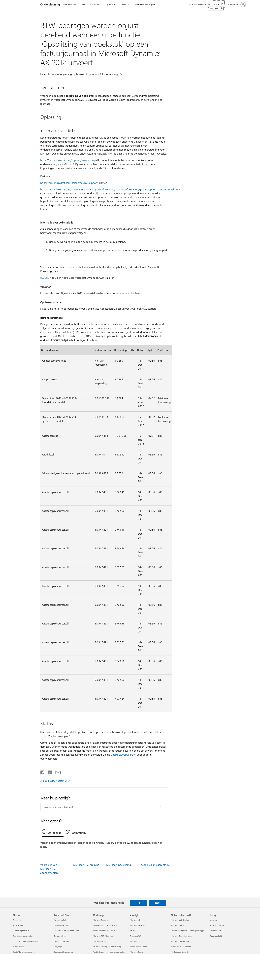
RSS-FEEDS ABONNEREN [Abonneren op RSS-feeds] (57, 780)
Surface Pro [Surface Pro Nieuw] (17, 920)
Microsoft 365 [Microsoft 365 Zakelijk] (135, 941)
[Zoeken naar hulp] (218, 4)
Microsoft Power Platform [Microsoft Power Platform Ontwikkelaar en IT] (181, 946)
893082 (44, 277)
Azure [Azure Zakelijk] (132, 930)
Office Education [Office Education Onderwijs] (99, 941)
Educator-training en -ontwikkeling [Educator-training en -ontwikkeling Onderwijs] (107, 946)
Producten (94, 4)
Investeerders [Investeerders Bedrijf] (215, 930)
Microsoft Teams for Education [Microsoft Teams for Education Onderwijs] (105, 930)
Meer (124, 4)
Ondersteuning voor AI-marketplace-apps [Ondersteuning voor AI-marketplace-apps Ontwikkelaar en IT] (187, 930)
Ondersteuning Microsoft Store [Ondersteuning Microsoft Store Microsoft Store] (66, 930)
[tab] (53, 832)
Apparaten (111, 4)
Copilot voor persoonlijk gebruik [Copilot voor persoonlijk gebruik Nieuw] (25, 941)
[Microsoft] (24, 4)
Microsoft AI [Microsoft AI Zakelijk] (135, 920)
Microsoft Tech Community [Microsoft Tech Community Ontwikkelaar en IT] (182, 936)
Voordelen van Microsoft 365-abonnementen (49, 868)
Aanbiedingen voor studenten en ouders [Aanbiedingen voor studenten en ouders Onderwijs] (109, 952)
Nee (157, 902)
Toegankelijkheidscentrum (154, 864)
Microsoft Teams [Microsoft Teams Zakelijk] (136, 952)
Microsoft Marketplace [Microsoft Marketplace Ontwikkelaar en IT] (180, 941)
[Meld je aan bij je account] (236, 4)
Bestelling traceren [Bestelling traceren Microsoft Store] (61, 941)
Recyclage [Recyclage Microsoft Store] (58, 946)
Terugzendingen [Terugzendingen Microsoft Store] (60, 936)
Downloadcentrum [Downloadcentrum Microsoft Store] (61, 925)
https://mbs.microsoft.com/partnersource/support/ (69, 182)
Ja (139, 902)
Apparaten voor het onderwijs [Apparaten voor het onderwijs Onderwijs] (105, 925)
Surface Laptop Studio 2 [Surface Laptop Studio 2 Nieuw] (22, 930)
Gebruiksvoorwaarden (123, 754)
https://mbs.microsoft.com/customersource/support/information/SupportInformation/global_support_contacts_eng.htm (109, 189)
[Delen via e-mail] (56, 772)
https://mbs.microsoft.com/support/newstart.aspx (68, 160)
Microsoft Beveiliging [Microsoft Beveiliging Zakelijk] (138, 925)
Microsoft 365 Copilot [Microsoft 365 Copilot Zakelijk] (138, 946)
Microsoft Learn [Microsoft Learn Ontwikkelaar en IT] (177, 925)
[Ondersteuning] (50, 4)
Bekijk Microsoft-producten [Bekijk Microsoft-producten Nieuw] (23, 952)
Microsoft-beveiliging (118, 864)
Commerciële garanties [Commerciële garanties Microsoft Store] (63, 952)
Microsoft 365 (69, 4)
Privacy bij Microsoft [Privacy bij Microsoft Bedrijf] (218, 925)
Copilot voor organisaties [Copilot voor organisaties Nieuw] (23, 936)
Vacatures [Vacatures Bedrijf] (214, 920)
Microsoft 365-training (86, 864)
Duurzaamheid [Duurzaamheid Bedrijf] (216, 936)
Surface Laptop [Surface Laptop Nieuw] (19, 925)
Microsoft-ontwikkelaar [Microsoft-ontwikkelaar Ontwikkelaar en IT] (180, 920)
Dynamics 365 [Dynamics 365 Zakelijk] (135, 936)
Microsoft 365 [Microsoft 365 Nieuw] (18, 946)
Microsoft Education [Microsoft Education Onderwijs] (101, 920)
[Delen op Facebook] (42, 772)
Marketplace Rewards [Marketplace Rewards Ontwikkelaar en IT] (180, 952)
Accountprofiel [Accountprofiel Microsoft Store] (60, 920)
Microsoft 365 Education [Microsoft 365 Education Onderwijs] (103, 936)
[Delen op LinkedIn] (48, 772)
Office (82, 4)
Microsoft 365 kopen (145, 4)
